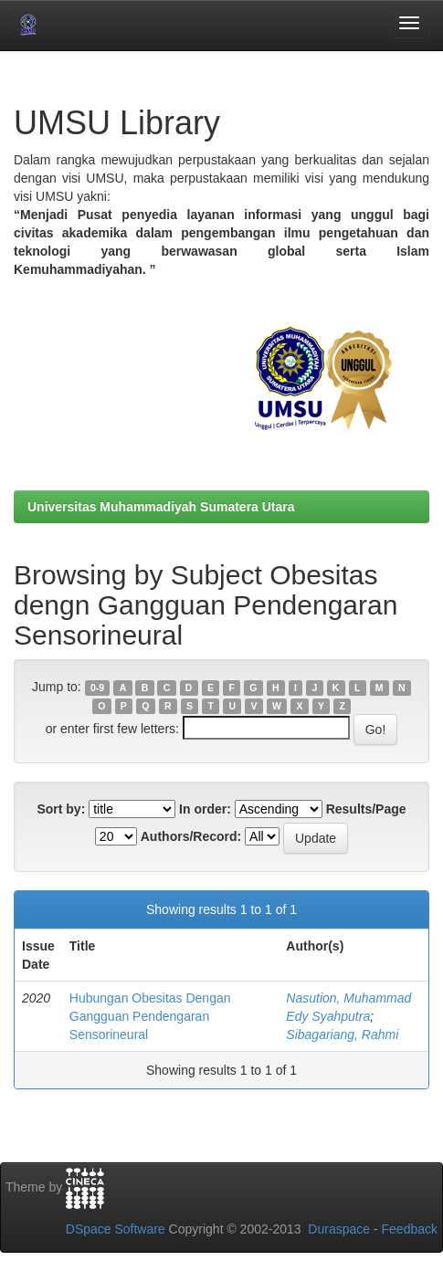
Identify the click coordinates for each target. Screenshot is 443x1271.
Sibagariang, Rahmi (342, 1034)
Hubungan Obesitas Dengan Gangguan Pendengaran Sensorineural (150, 1016)
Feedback (410, 1229)
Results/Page (366, 809)
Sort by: (61, 809)
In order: (205, 809)
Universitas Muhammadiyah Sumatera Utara (161, 506)
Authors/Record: (191, 836)
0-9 (97, 687)
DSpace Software (115, 1229)
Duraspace (339, 1229)
